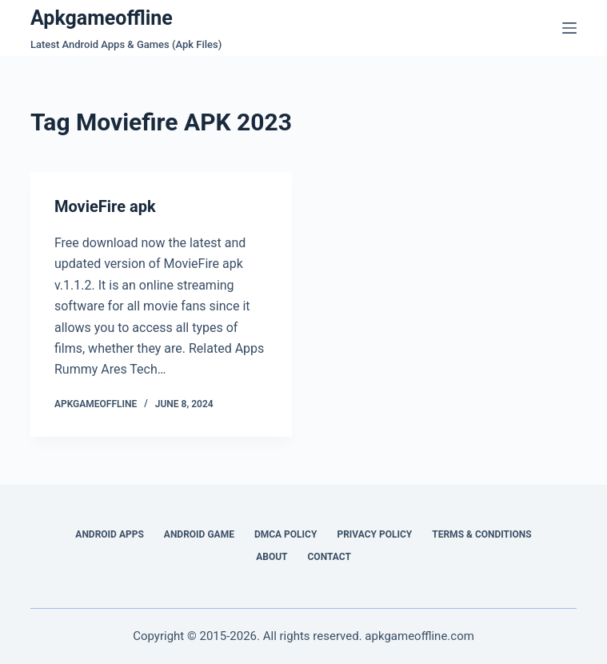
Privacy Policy (374, 534)
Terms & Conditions (481, 534)
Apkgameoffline (101, 18)
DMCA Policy (285, 534)
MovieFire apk (105, 206)
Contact (329, 556)
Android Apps (109, 534)
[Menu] (569, 28)
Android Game (199, 534)
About (271, 556)
